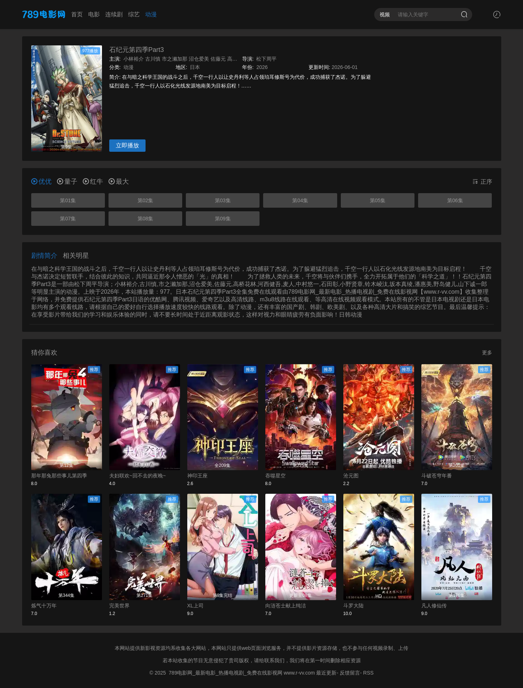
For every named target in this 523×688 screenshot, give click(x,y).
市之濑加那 (174, 59)
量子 (67, 181)
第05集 (378, 200)
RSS (368, 673)
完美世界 (119, 605)
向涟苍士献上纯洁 (285, 605)
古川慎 (152, 59)
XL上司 (195, 605)
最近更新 (326, 673)
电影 (94, 14)
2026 (261, 67)
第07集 (68, 218)
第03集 (223, 200)
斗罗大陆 (353, 605)
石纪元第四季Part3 (136, 49)
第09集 (223, 218)
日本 (195, 67)
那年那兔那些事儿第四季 (59, 476)
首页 (77, 14)
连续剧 (114, 14)
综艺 (134, 14)
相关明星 (76, 255)
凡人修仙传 (434, 605)
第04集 (300, 200)
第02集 (146, 200)
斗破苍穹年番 (436, 476)
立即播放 (127, 145)
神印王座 (197, 476)
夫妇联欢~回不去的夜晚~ (137, 476)
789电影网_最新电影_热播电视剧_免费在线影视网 (225, 673)
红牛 (93, 181)
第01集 (68, 200)
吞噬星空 (275, 476)
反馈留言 (350, 673)
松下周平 (266, 59)
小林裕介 (133, 59)
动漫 (151, 14)
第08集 (146, 218)
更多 (487, 352)
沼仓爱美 (199, 59)
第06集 (455, 200)
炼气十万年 (44, 605)
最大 (119, 181)
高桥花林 (237, 59)
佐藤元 (218, 59)
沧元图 (351, 476)
